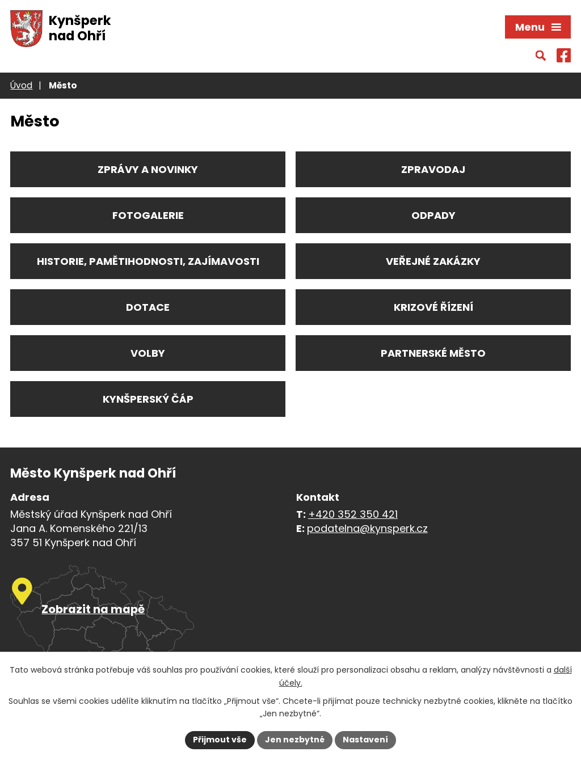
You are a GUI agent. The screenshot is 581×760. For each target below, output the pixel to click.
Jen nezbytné (295, 739)
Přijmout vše (220, 739)
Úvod (21, 85)
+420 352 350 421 (353, 514)
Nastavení (365, 739)
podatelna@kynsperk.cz (367, 528)
